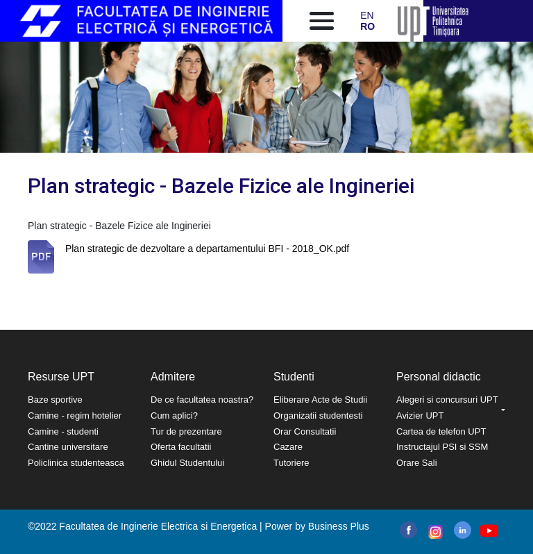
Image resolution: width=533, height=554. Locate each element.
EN (366, 15)
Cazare (288, 447)
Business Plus (338, 526)
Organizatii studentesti (318, 415)
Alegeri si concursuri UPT (447, 399)
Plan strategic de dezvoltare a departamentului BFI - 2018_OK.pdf (207, 248)
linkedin (462, 530)
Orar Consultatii (304, 431)
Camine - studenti (63, 431)
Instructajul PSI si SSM (442, 447)
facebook (408, 530)
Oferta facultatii (181, 447)
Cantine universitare (68, 447)
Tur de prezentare (186, 431)
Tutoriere (291, 463)
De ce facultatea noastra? (202, 399)
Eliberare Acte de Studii (320, 399)
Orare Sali (416, 463)
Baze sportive (55, 399)
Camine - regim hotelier (74, 415)
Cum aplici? (174, 415)
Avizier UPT (419, 415)
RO (367, 26)
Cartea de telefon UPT (441, 431)
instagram (434, 531)
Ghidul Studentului (187, 463)
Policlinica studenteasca (76, 463)
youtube (488, 530)
